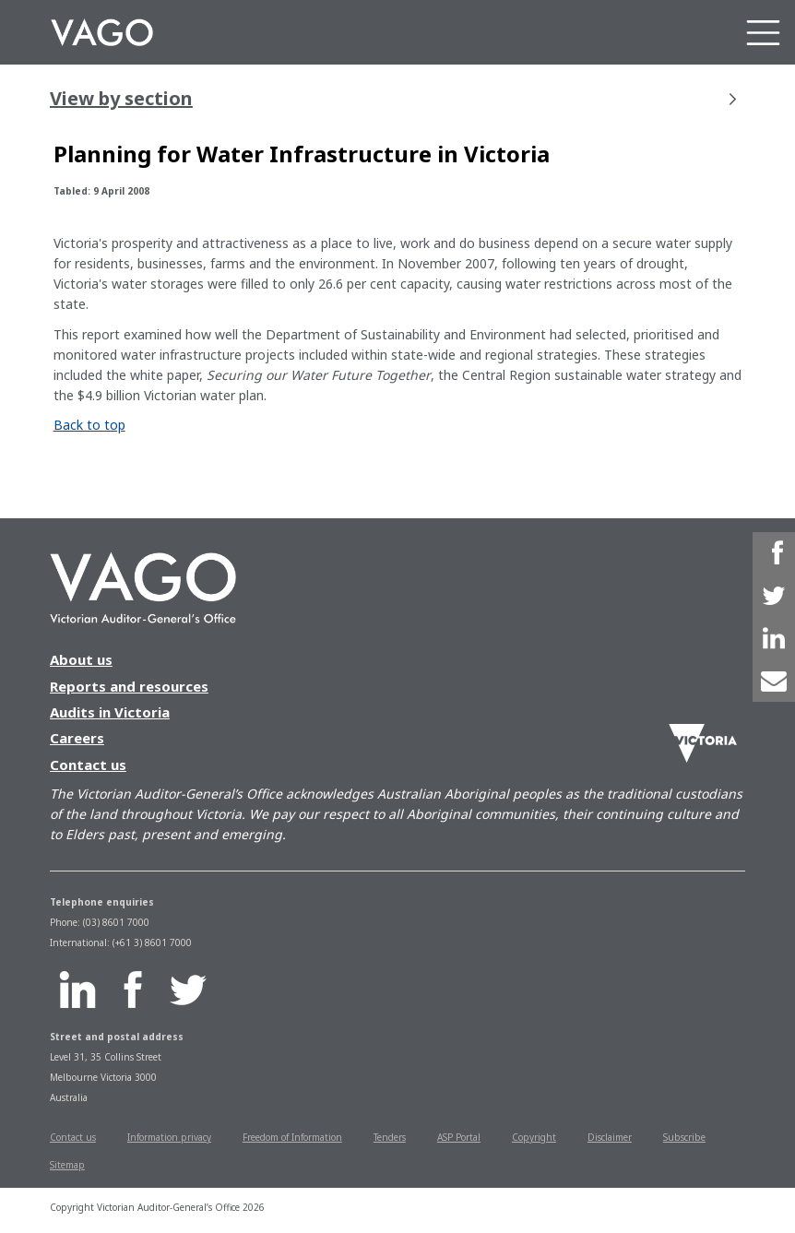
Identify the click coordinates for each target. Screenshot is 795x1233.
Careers (77, 738)
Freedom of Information (292, 1137)
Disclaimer (609, 1137)
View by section (393, 98)
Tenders (390, 1137)
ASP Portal (459, 1137)
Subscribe (684, 1137)
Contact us (88, 764)
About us (81, 659)
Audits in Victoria (110, 712)
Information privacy (169, 1137)
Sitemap (67, 1164)
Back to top (89, 424)
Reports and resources (129, 686)
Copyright (534, 1137)
